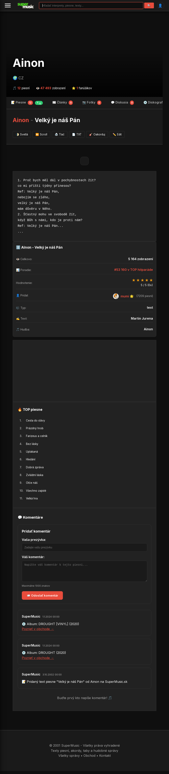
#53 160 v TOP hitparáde (133, 270)
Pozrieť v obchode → (38, 632)
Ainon (29, 63)
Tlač (60, 134)
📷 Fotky (91, 103)
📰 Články (62, 103)
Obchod (89, 759)
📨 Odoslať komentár (42, 598)
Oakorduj (97, 134)
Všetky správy (69, 759)
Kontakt (105, 759)
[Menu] (8, 5)
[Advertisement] (84, 371)
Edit (117, 134)
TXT (77, 134)
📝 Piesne (27, 102)
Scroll (41, 134)
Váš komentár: (33, 557)
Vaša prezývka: (34, 540)
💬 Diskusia (122, 103)
